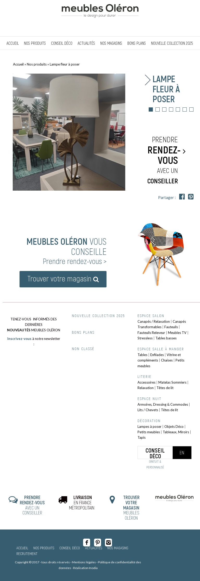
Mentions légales (84, 562)
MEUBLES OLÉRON (131, 507)
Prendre (163, 160)
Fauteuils (171, 327)
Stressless (145, 338)
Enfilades (157, 355)
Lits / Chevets (148, 410)
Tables (142, 355)
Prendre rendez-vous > (75, 261)
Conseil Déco (69, 547)
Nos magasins (117, 547)
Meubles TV (177, 333)
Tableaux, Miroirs (176, 432)
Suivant (120, 132)
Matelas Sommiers (172, 382)
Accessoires (146, 382)
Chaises (167, 360)
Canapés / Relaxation (154, 321)
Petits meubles (149, 432)
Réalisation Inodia (85, 568)
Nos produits (37, 64)
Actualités (93, 547)
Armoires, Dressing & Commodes (163, 404)
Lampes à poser (149, 426)
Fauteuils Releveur (151, 333)
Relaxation (146, 388)
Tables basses (166, 338)
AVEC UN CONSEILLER (32, 504)
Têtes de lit (165, 388)
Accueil (18, 64)
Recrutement (27, 553)
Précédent (18, 132)
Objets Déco (174, 426)
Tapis (142, 437)
